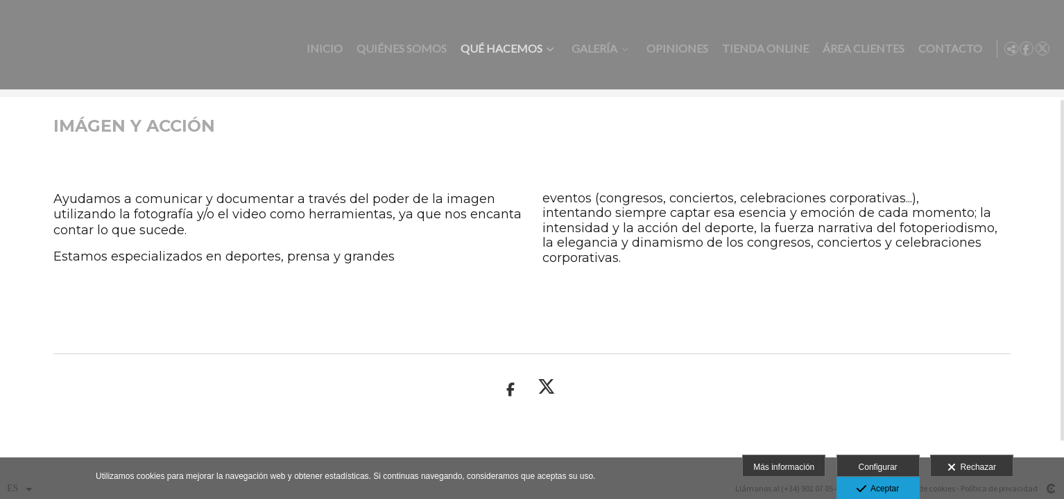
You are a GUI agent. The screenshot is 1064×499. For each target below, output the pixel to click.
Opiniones (674, 48)
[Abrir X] (1042, 48)
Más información (783, 467)
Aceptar (878, 489)
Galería (592, 48)
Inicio (322, 48)
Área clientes (861, 48)
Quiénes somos (399, 48)
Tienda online (762, 48)
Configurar (878, 467)
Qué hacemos (499, 48)
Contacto (947, 48)
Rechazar (971, 467)
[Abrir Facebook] (1026, 48)
